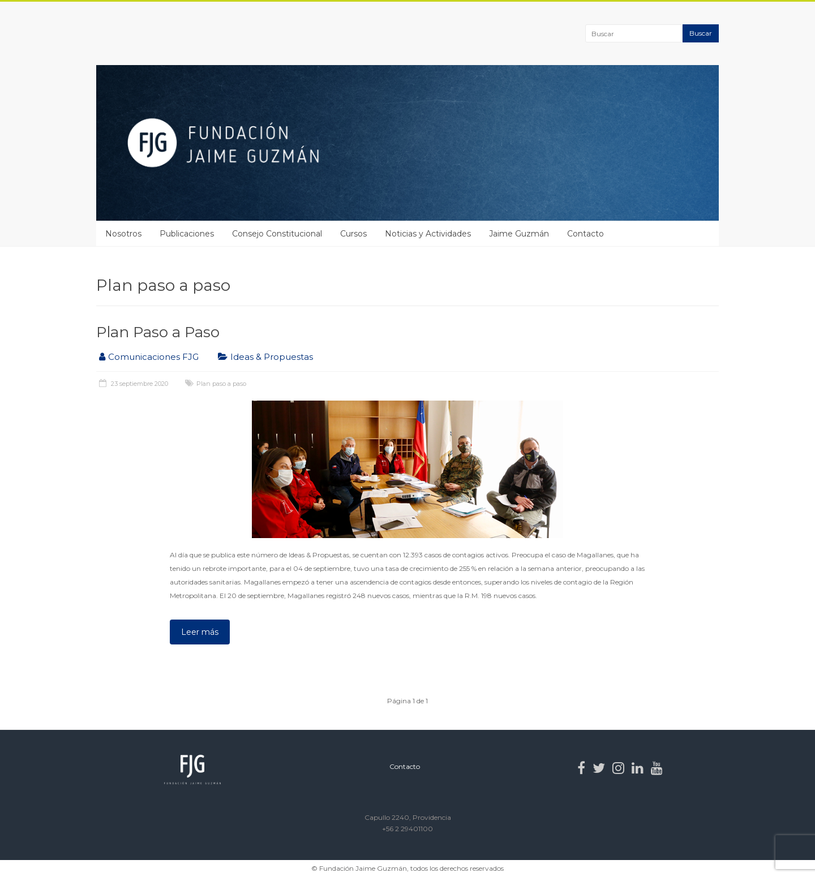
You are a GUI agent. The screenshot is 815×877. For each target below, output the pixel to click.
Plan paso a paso (221, 384)
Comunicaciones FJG (153, 356)
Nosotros (123, 234)
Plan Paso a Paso (158, 332)
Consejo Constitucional (277, 234)
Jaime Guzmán (519, 234)
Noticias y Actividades (428, 234)
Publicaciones (187, 234)
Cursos (353, 234)
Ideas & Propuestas (271, 356)
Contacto (585, 234)
